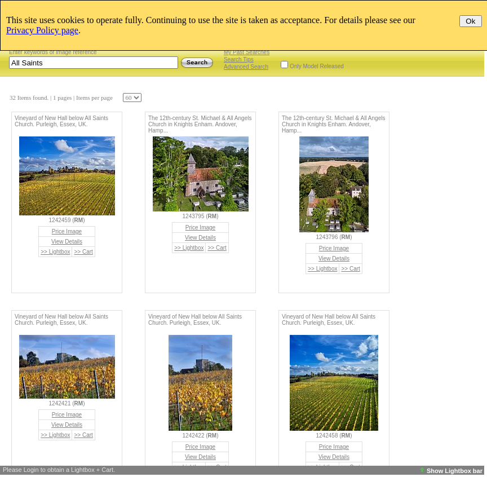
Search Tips (239, 59)
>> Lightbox (55, 252)
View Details (66, 241)
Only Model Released (317, 66)
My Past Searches (246, 52)
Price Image (67, 231)
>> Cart (83, 252)
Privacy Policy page (42, 30)
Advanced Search (246, 67)
